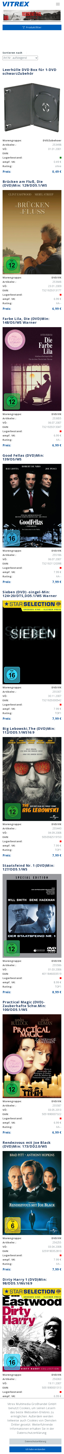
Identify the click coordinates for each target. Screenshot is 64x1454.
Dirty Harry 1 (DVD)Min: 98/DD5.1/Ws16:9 (25, 1281)
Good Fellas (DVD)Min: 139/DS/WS (23, 457)
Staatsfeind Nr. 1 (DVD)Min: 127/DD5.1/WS (28, 867)
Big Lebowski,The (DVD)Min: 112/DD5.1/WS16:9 (29, 730)
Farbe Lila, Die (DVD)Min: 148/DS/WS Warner (26, 320)
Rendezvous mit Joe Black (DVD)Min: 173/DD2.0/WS (27, 1144)
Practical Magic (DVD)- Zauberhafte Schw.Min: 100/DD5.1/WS (24, 1006)
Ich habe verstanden (35, 1449)
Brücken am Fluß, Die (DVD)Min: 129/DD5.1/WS (25, 183)
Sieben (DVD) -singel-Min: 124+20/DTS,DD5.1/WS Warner (30, 594)
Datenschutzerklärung (35, 1441)
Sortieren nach (12, 52)
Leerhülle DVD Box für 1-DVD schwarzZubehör (29, 71)
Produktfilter (32, 27)
